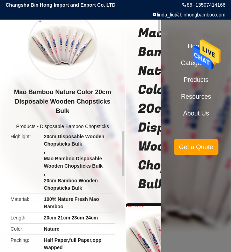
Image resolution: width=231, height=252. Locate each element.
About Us (196, 113)
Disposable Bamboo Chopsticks (74, 126)
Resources (196, 96)
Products (25, 126)
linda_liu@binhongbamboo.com (191, 15)
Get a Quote (196, 147)
